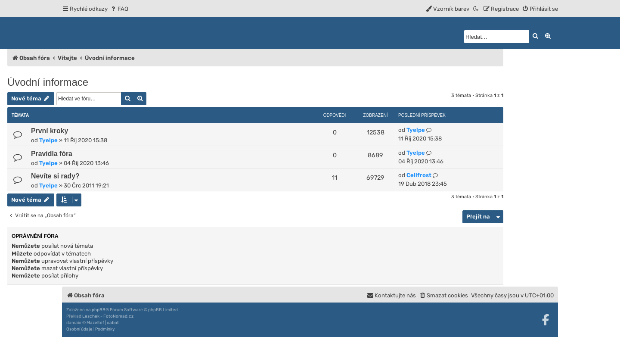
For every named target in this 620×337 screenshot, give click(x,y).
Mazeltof (95, 322)
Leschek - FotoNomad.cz (107, 316)
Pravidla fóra (51, 153)
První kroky (49, 130)
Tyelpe (48, 140)
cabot (113, 322)
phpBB (98, 309)
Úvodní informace (47, 82)
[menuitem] (119, 9)
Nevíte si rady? (55, 176)
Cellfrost (418, 175)
